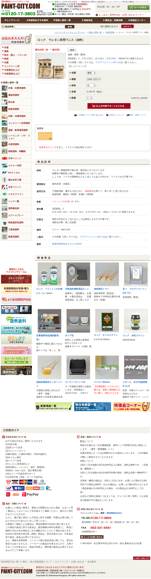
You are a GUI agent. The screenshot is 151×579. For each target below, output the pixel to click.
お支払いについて (116, 115)
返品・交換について (38, 503)
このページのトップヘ (141, 558)
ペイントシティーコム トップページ (69, 32)
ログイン (127, 26)
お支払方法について (38, 437)
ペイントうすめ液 (61, 201)
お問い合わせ (77, 561)
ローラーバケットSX (75, 382)
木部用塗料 (110, 32)
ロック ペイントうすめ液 (49, 289)
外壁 (6, 47)
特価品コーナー (137, 20)
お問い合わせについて (113, 509)
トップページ (13, 20)
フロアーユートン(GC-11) (108, 62)
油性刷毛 (89, 191)
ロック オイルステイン (106, 335)
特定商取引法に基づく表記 (14, 561)
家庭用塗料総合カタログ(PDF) (67, 244)
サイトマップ (61, 561)
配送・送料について (137, 115)
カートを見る (138, 7)
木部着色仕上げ (11, 70)
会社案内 (91, 561)
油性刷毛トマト (101, 289)
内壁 (6, 62)
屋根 (6, 51)
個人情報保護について (41, 561)
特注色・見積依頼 (112, 20)
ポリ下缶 (69, 335)
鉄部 (6, 58)
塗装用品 (88, 20)
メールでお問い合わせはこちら (92, 537)
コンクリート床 (11, 66)
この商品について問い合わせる (90, 115)
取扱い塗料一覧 (63, 20)
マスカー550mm (102, 382)
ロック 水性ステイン (133, 335)
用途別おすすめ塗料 (38, 20)
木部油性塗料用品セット (77, 289)
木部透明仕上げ (11, 73)
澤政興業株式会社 (113, 513)
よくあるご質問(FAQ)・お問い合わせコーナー (121, 15)
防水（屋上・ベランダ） (16, 55)
